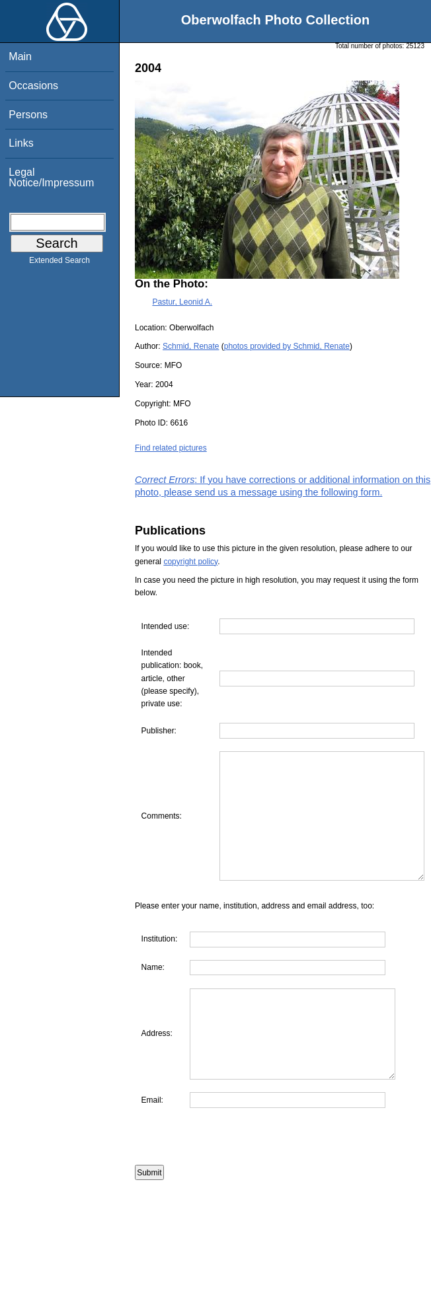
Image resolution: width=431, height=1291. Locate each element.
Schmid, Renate (191, 346)
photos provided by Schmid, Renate (287, 346)
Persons (28, 114)
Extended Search (59, 263)
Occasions (33, 85)
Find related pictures (171, 448)
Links (21, 143)
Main (20, 56)
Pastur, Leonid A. (182, 302)
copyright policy (190, 561)
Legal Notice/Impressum (51, 177)
